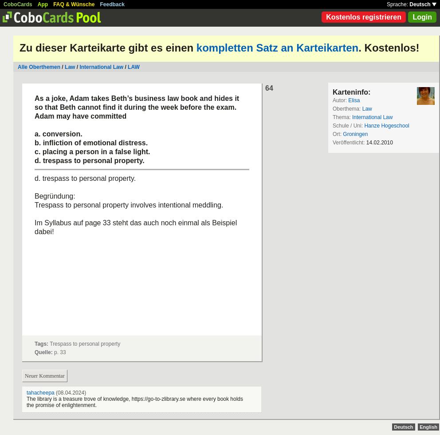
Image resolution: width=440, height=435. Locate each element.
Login (422, 17)
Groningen (355, 134)
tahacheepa (41, 393)
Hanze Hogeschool (386, 126)
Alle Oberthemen (39, 67)
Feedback (112, 4)
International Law (101, 67)
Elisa (354, 100)
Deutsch (422, 4)
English (428, 427)
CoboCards (18, 4)
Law (70, 67)
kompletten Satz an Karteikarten (277, 48)
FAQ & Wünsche (73, 4)
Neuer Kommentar (45, 376)
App (43, 4)
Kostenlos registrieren (363, 17)
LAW (134, 67)
